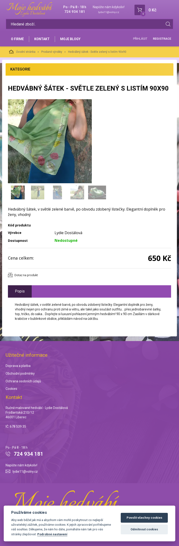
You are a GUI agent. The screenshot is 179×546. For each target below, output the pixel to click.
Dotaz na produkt (26, 275)
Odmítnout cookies (144, 529)
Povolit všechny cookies (144, 517)
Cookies (11, 389)
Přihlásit (140, 38)
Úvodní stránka (22, 51)
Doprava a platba (18, 366)
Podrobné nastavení (52, 534)
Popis (20, 291)
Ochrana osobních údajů (23, 381)
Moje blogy (70, 39)
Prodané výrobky (51, 51)
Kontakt (42, 39)
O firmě (17, 39)
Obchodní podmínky (20, 373)
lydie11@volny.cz (108, 12)
